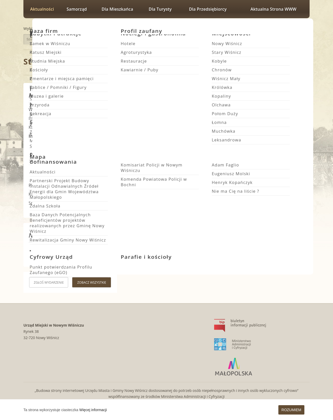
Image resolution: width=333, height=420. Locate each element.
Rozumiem (291, 410)
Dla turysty (160, 9)
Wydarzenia (40, 109)
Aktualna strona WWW (274, 9)
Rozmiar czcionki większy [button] (291, 27)
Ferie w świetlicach (289, 175)
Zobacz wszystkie (91, 282)
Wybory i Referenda (49, 176)
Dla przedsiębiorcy (208, 9)
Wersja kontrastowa (286, 37)
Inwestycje (39, 118)
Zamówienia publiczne (51, 152)
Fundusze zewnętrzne (51, 144)
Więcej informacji (93, 410)
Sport (34, 203)
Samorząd (77, 9)
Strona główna (53, 61)
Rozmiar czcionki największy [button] (303, 27)
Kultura (36, 127)
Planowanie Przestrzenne (53, 185)
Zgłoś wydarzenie (49, 282)
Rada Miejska (44, 168)
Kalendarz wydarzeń (48, 194)
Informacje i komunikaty (129, 62)
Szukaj (93, 39)
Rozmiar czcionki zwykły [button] (284, 27)
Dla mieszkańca (117, 9)
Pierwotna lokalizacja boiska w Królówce (160, 175)
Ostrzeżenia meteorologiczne (57, 160)
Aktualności (42, 9)
